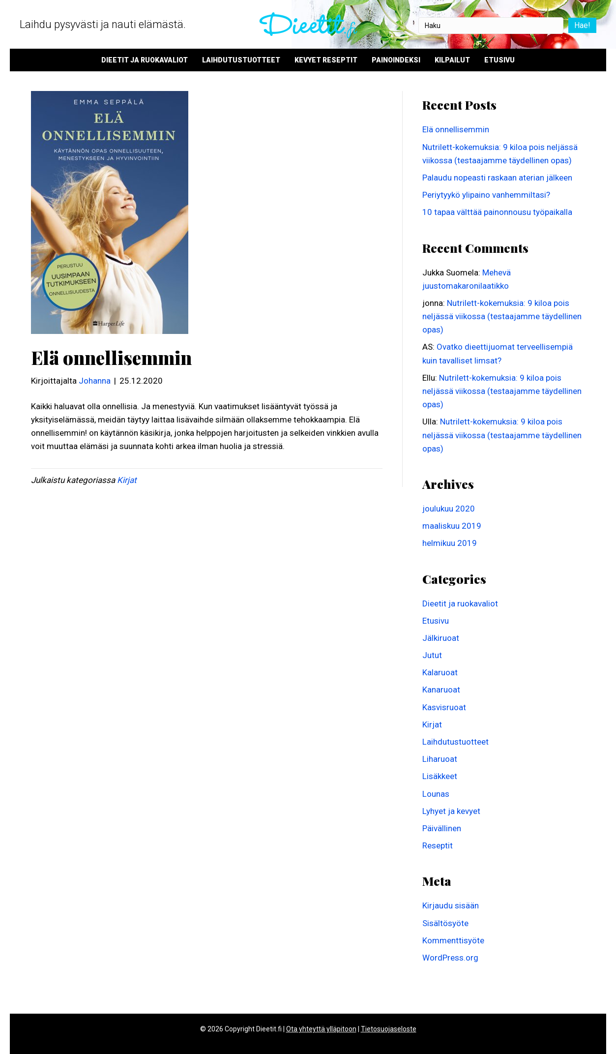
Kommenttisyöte (453, 940)
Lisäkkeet (439, 776)
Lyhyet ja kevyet (451, 811)
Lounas (435, 794)
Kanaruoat (441, 689)
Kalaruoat (440, 672)
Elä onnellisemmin (455, 129)
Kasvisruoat (444, 707)
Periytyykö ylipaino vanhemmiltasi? (486, 195)
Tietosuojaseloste (388, 1029)
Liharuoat (439, 759)
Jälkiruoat (440, 638)
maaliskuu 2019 (451, 526)
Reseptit (437, 845)
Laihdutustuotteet (241, 60)
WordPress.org (450, 958)
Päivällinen (441, 828)
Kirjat (127, 480)
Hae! (582, 25)
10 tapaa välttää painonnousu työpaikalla (497, 212)
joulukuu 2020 (448, 508)
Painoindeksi (396, 60)
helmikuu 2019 (449, 543)
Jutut (432, 655)
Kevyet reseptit (325, 60)
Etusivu (499, 60)
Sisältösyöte (445, 923)
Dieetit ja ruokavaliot (144, 60)
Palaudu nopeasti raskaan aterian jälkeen (497, 177)
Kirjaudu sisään (450, 905)
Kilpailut (452, 60)
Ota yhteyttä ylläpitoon (321, 1029)
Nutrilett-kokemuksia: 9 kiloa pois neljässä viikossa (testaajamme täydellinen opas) (502, 316)
